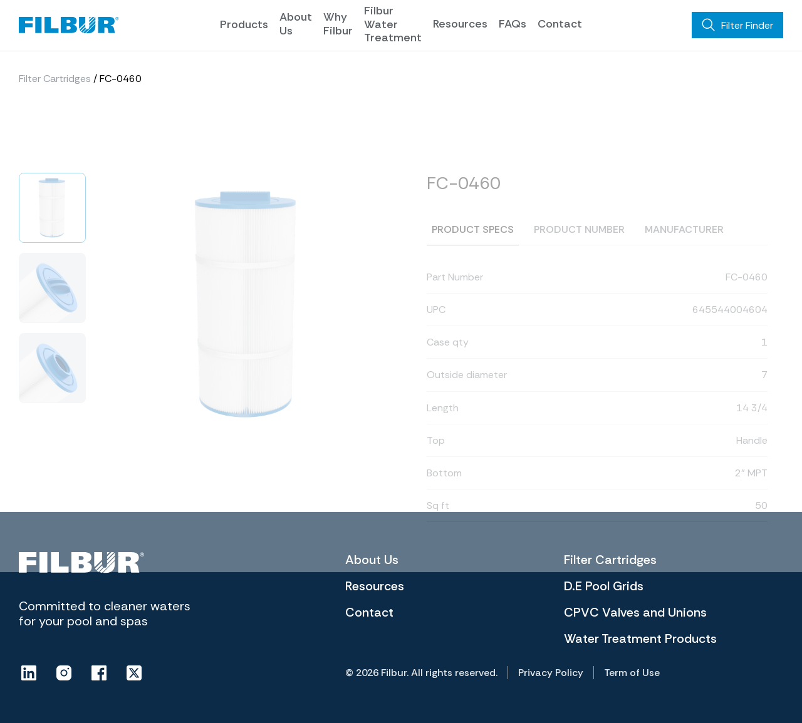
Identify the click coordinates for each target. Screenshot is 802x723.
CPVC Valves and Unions (635, 612)
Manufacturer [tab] (684, 257)
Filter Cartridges (55, 83)
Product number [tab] (579, 257)
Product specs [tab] (473, 257)
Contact (560, 23)
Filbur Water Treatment (393, 24)
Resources (460, 23)
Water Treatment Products (640, 638)
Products (244, 24)
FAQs (512, 23)
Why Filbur (338, 23)
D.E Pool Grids (603, 585)
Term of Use (632, 672)
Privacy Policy (550, 672)
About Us (295, 23)
